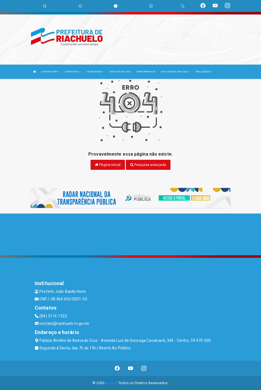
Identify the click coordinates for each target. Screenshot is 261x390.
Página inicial (108, 165)
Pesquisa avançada (148, 165)
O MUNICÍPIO (73, 71)
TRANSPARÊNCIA (145, 71)
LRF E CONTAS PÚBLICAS (175, 71)
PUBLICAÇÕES (203, 71)
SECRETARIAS (95, 71)
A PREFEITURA (50, 71)
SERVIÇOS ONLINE (119, 71)
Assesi (111, 383)
